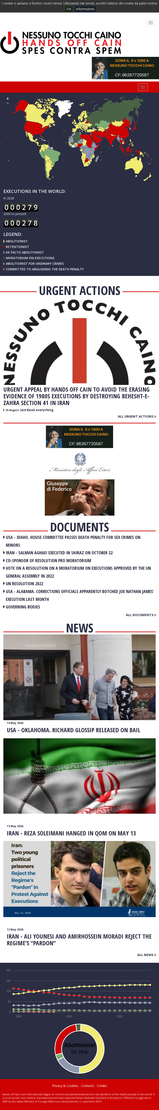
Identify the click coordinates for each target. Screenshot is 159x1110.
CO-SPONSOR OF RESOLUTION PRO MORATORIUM (48, 560)
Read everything (40, 410)
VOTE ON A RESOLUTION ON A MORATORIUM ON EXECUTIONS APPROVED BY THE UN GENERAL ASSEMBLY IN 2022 (78, 572)
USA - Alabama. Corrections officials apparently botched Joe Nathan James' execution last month (80, 595)
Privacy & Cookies (65, 1086)
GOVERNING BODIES (23, 607)
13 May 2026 (15, 826)
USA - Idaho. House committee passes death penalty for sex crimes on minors (73, 541)
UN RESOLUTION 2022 (24, 584)
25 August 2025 (16, 410)
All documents (141, 615)
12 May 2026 (15, 929)
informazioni (85, 9)
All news (146, 954)
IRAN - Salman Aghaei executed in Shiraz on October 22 (59, 553)
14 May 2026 (15, 723)
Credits (102, 1086)
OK (69, 9)
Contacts (87, 1086)
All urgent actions (137, 416)
